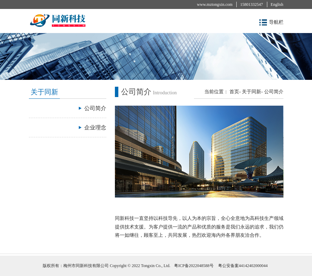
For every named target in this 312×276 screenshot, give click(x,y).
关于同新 (251, 91)
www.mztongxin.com (215, 4)
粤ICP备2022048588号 (194, 265)
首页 (234, 91)
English (277, 4)
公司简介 (273, 91)
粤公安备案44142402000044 (243, 265)
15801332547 (251, 4)
